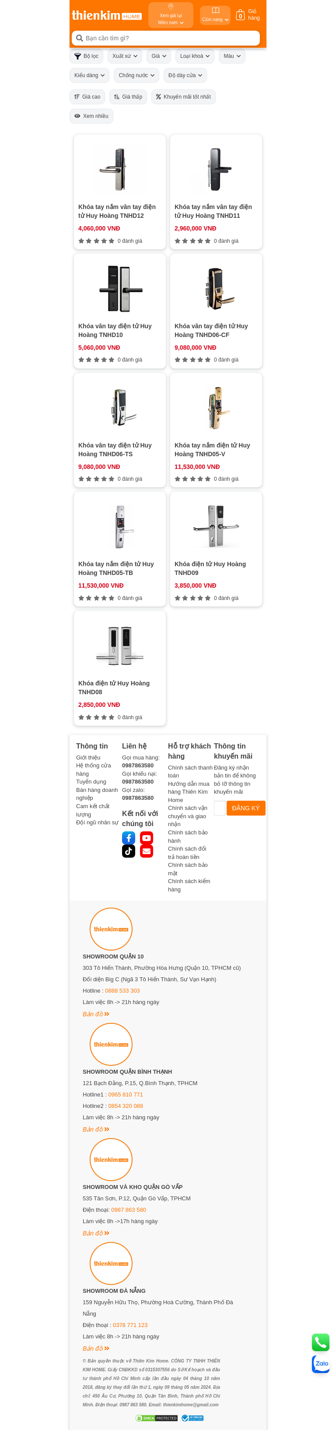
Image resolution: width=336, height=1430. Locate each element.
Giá (158, 56)
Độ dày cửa (185, 75)
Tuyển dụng (91, 781)
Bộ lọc (86, 56)
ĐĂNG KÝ (246, 808)
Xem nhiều (91, 116)
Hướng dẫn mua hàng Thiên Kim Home (189, 792)
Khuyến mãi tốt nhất (183, 97)
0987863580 (138, 765)
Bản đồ (96, 1014)
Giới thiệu (88, 757)
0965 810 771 (126, 1094)
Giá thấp (128, 97)
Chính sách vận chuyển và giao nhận (187, 816)
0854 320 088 (126, 1106)
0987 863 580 (128, 1209)
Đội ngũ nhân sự (97, 822)
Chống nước (136, 75)
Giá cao (87, 97)
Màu (232, 56)
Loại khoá (195, 56)
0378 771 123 (130, 1325)
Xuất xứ (124, 56)
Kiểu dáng (89, 75)
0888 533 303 (122, 990)
